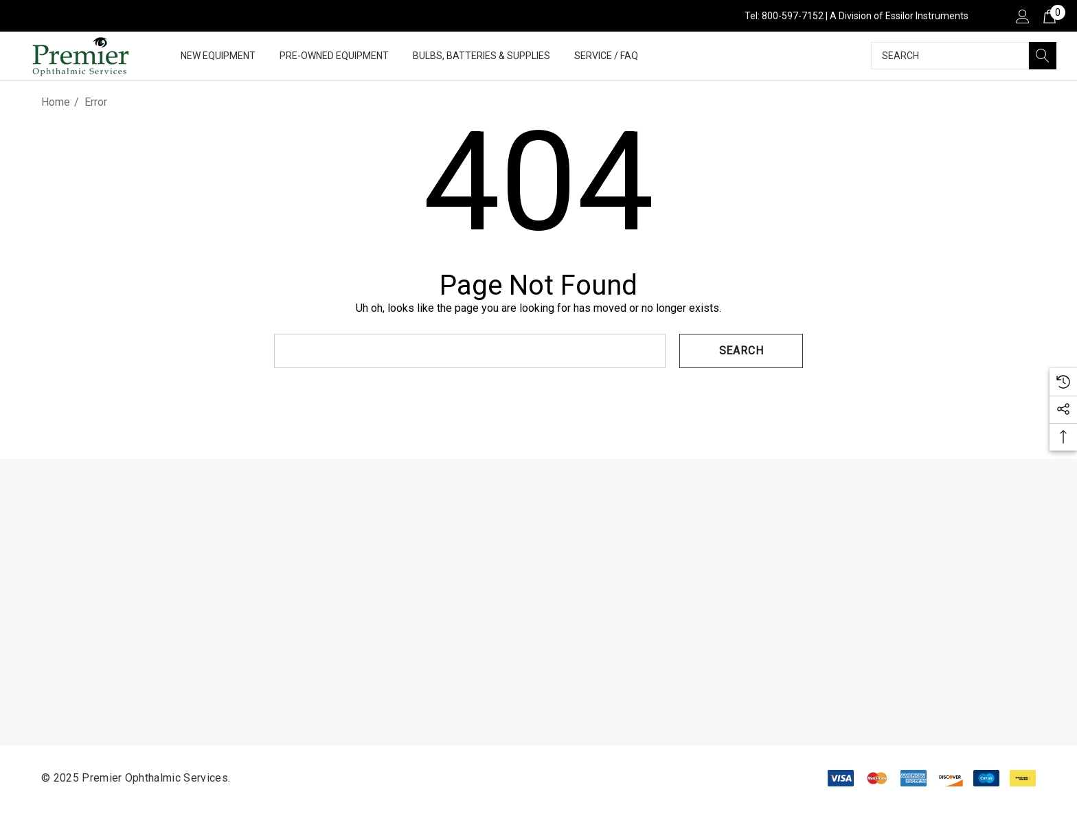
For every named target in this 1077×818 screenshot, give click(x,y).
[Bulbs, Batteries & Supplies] (481, 56)
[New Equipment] (218, 56)
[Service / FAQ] (606, 56)
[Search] (1042, 55)
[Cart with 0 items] (1048, 16)
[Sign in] (1021, 16)
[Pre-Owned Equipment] (334, 56)
